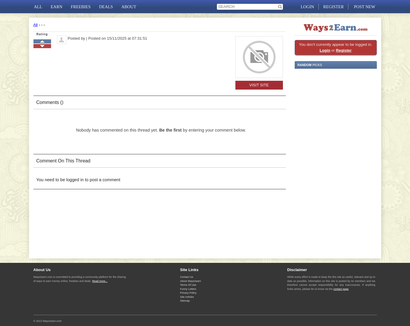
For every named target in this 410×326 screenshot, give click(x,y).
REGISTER (333, 6)
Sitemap (185, 300)
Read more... (99, 281)
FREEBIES (81, 6)
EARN (57, 6)
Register (344, 50)
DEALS (106, 6)
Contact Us (186, 276)
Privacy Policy (188, 292)
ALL (38, 6)
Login (325, 50)
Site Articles (187, 296)
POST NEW (364, 6)
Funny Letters (188, 289)
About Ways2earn (190, 281)
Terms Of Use (188, 284)
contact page (341, 289)
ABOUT (128, 6)
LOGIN (307, 6)
